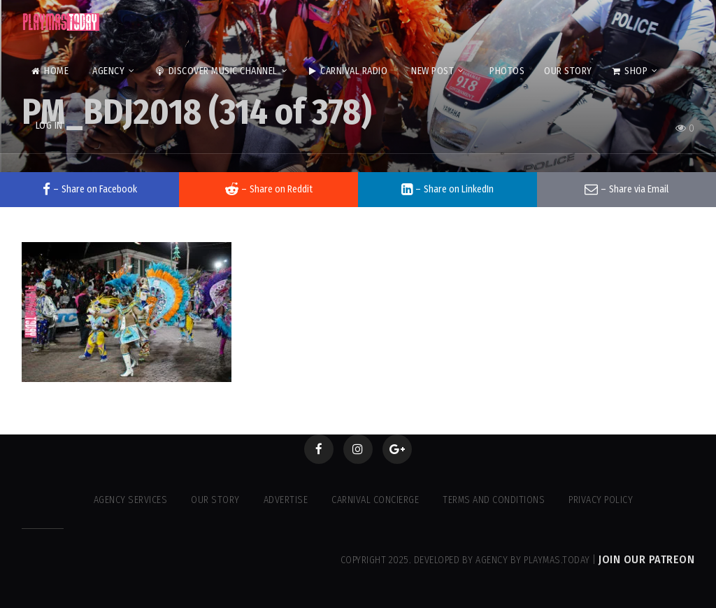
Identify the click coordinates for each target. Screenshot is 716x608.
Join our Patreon (646, 559)
